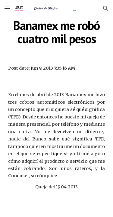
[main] (57, 32)
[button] (7, 8)
